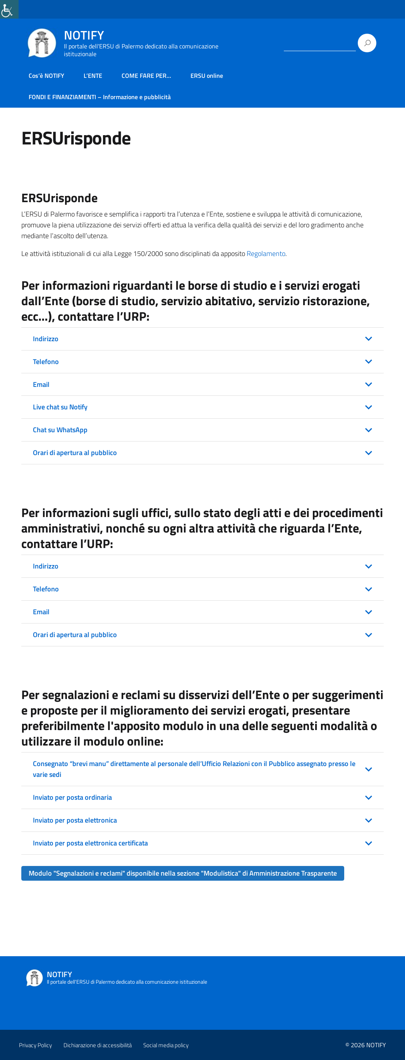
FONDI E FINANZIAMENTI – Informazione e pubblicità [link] (100, 96)
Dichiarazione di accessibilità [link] (97, 1045)
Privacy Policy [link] (35, 1045)
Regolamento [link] (266, 253)
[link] (9, 9)
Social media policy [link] (166, 1045)
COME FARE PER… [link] (146, 75)
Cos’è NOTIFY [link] (46, 75)
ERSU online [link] (206, 75)
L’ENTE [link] (93, 75)
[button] (202, 339)
